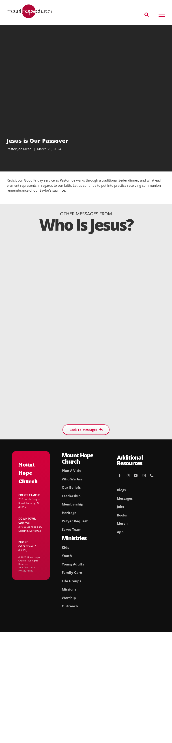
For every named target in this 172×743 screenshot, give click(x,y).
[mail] (144, 475)
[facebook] (119, 475)
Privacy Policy (25, 570)
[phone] (152, 475)
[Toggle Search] (146, 14)
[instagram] (127, 475)
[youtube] (136, 475)
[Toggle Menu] (162, 15)
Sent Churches (26, 567)
